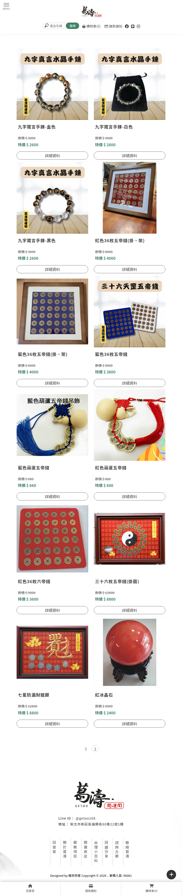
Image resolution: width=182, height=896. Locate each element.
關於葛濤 (64, 850)
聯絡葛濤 (127, 850)
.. (108, 875)
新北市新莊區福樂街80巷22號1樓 (97, 824)
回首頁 (54, 847)
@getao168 (86, 818)
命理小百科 (96, 852)
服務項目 (75, 850)
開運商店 (85, 850)
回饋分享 (106, 850)
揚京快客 (74, 875)
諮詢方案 (116, 850)
